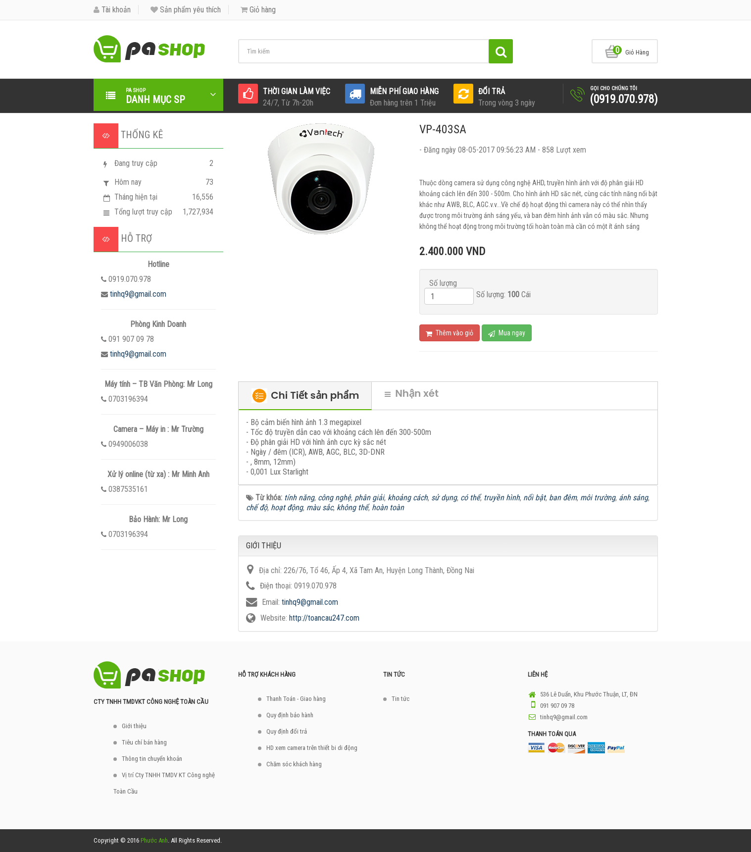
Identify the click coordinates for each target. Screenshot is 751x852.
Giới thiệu (134, 726)
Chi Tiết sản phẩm (305, 395)
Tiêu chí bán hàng (144, 742)
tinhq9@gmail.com (138, 294)
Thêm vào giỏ (449, 333)
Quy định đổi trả (286, 731)
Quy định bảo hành (289, 715)
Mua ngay (506, 333)
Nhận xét (412, 393)
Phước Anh (154, 840)
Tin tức (400, 698)
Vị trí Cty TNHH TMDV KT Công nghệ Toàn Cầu (164, 783)
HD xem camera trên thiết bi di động (311, 747)
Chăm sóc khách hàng (294, 764)
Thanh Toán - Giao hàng (296, 698)
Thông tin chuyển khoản (152, 758)
